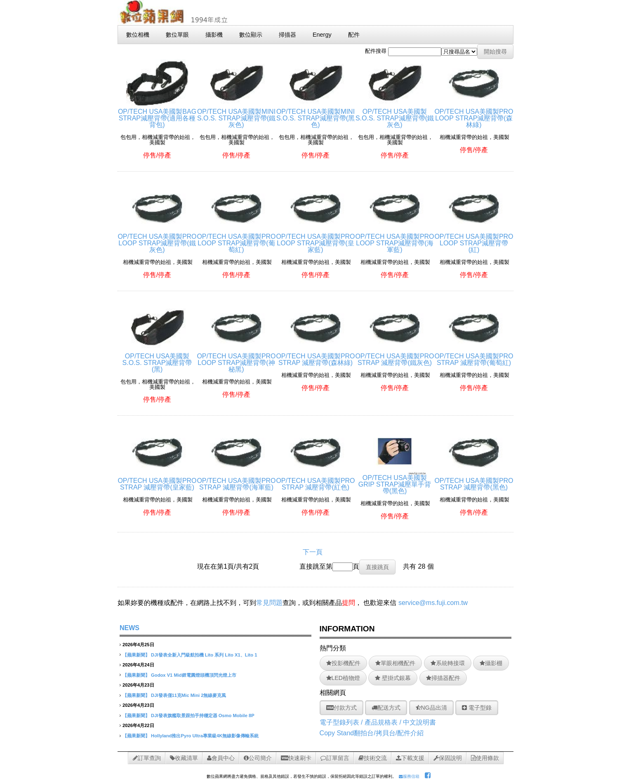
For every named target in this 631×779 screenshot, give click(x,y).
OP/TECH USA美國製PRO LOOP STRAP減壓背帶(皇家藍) (315, 239)
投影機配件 (343, 663)
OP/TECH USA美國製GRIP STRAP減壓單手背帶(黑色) (394, 481)
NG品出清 (431, 707)
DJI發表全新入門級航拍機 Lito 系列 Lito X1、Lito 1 (204, 654)
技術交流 (372, 758)
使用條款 (485, 758)
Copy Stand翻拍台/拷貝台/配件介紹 (372, 733)
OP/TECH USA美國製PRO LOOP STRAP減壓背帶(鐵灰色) (157, 239)
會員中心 (221, 758)
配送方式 (386, 707)
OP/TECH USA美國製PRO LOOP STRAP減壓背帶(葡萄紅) (236, 239)
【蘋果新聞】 (136, 654)
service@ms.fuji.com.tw (433, 602)
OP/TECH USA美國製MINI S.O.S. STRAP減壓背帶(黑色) (315, 114)
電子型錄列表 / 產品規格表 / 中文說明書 (378, 722)
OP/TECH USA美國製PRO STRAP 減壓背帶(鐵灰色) (394, 356)
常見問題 (269, 602)
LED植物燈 (343, 678)
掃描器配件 (443, 678)
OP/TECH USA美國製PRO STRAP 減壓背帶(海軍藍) (236, 481)
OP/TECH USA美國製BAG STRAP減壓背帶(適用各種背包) (157, 114)
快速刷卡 (296, 758)
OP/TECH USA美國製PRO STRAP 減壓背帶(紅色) (315, 481)
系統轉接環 (448, 663)
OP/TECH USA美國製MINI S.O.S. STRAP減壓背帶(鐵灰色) (236, 114)
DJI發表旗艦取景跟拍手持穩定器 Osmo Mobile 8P (202, 715)
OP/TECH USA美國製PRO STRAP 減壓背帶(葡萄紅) (473, 356)
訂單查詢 (147, 758)
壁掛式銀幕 (393, 678)
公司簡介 (258, 758)
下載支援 (410, 758)
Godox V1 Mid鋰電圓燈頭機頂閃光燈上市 (193, 675)
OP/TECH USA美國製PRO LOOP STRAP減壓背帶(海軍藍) (394, 239)
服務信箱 (409, 776)
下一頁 (313, 551)
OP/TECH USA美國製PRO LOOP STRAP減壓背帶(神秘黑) (236, 359)
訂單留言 (334, 758)
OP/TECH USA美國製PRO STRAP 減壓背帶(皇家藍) (157, 481)
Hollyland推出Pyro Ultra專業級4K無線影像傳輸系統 (205, 735)
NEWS (129, 627)
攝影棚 (491, 663)
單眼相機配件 (395, 663)
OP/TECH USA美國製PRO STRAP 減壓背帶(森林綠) (315, 356)
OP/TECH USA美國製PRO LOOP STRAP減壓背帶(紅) (473, 239)
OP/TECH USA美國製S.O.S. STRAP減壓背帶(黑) (157, 359)
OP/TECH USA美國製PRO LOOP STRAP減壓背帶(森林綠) (473, 114)
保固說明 (447, 758)
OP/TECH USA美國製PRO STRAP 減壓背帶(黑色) (473, 481)
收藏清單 (184, 758)
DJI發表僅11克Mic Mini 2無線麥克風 (188, 695)
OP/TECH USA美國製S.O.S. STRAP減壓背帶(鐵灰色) (395, 114)
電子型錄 (477, 707)
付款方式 (341, 707)
